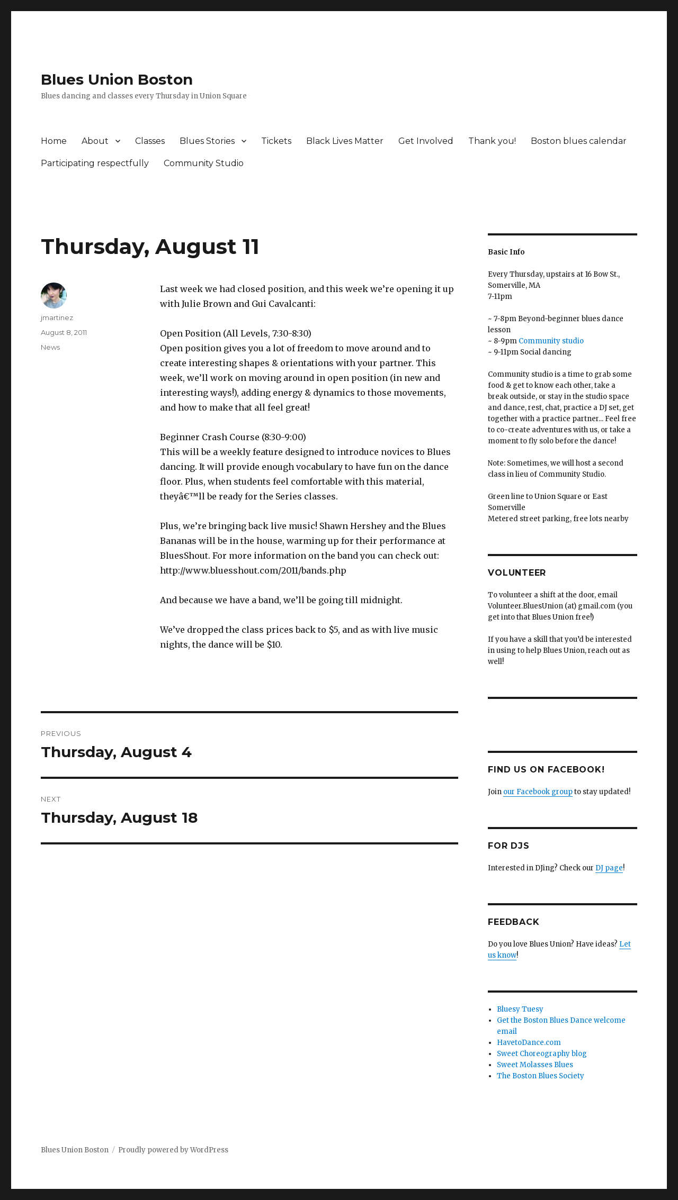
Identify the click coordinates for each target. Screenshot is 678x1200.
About (95, 141)
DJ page (609, 867)
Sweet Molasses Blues (535, 1064)
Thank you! (492, 141)
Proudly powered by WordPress (173, 1150)
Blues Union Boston (117, 79)
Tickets (276, 141)
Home (54, 141)
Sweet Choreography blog (542, 1053)
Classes (150, 141)
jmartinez (57, 317)
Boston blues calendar (579, 141)
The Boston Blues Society (540, 1075)
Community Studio (204, 163)
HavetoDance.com (529, 1042)
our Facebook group (538, 791)
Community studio (551, 341)
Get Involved (425, 141)
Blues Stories (207, 141)
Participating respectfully (95, 163)
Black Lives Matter (344, 141)
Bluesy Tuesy (520, 1009)
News (50, 347)
